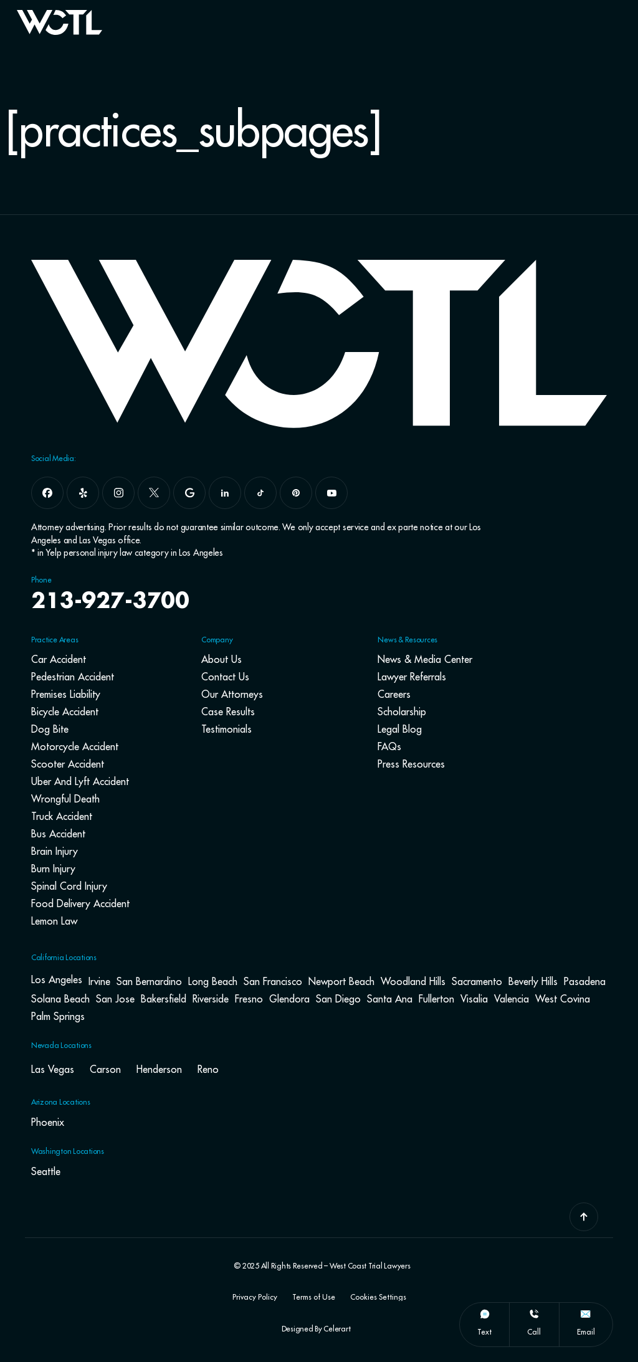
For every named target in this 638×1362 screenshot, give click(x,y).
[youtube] (331, 493)
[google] (189, 493)
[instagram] (118, 493)
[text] (484, 1314)
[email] (585, 1314)
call (534, 1331)
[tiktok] (260, 493)
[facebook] (47, 493)
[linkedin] (225, 493)
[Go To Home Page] (59, 31)
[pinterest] (296, 493)
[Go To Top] (583, 1216)
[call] (534, 1314)
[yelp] (83, 493)
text (484, 1331)
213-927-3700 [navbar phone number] (111, 602)
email (586, 1331)
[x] (154, 493)
